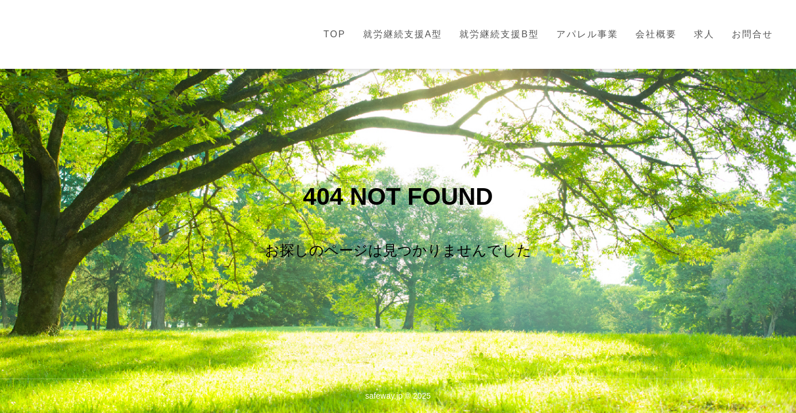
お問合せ (752, 34)
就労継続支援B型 (499, 34)
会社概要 (656, 34)
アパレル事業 (587, 34)
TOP (334, 34)
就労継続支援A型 (403, 34)
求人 (704, 34)
